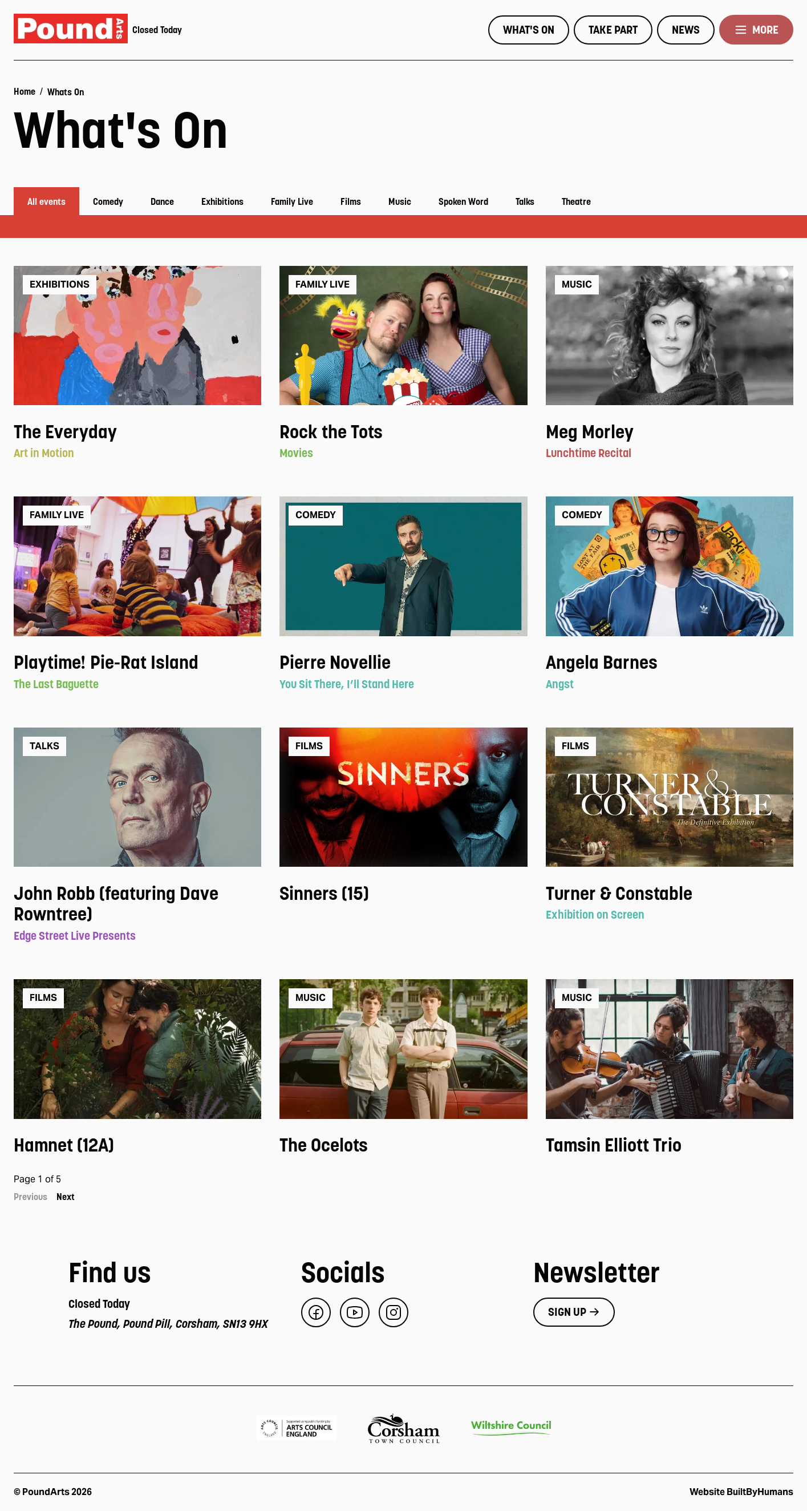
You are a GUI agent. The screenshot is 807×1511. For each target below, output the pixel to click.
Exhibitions (222, 201)
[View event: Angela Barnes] (669, 662)
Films (350, 201)
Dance (162, 201)
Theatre (576, 201)
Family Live (292, 201)
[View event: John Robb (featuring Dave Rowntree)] (137, 904)
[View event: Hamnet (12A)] (137, 1145)
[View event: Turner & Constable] (669, 893)
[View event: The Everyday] (137, 432)
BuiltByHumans (760, 1492)
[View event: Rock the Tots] (403, 432)
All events (46, 201)
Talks (525, 201)
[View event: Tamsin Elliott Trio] (669, 1145)
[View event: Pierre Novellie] (403, 662)
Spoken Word (463, 201)
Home (24, 91)
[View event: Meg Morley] (669, 432)
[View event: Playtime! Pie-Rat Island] (137, 662)
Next (65, 1196)
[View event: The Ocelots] (403, 1145)
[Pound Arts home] (71, 30)
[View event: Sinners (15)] (403, 893)
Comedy (108, 201)
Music (399, 201)
